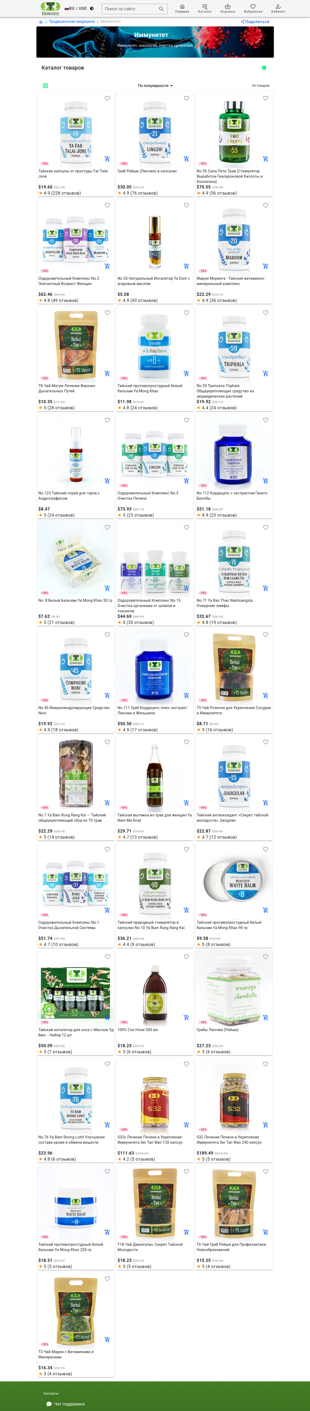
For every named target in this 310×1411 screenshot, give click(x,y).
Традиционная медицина (72, 21)
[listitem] (155, 1404)
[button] (156, 85)
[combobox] (135, 9)
